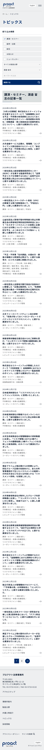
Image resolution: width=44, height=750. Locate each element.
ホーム (5, 14)
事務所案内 (7, 701)
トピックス (7, 718)
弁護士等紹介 (8, 713)
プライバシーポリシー (11, 734)
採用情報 (6, 724)
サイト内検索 (28, 734)
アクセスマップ (8, 691)
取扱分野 (6, 707)
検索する (7, 82)
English (32, 5)
